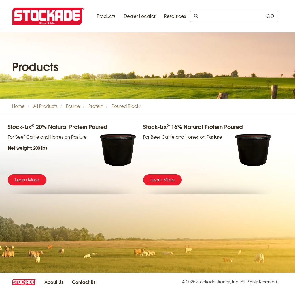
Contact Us (84, 281)
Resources (175, 16)
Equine (73, 106)
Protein (95, 106)
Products (106, 16)
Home (18, 106)
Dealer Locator (140, 16)
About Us (53, 281)
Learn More (27, 180)
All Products (45, 106)
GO (270, 16)
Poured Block (125, 106)
